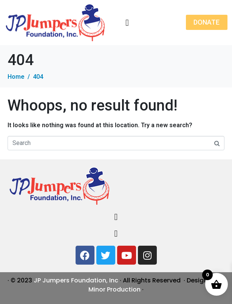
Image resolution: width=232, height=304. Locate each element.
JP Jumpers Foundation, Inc (76, 280)
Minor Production (114, 289)
